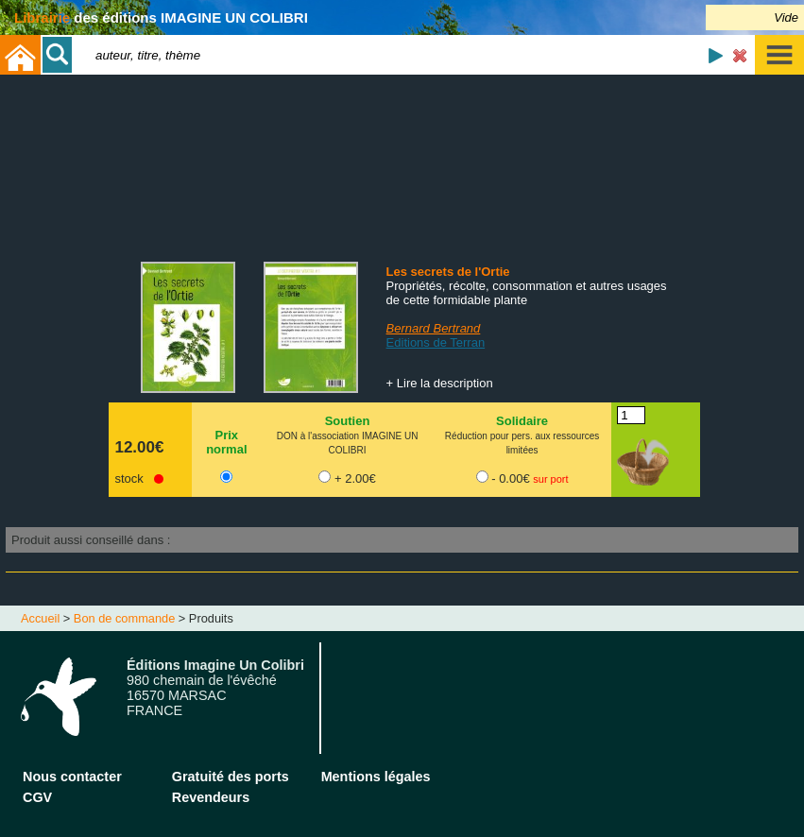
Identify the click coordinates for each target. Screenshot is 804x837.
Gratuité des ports (230, 776)
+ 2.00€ (355, 478)
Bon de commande (124, 618)
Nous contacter (72, 776)
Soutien (347, 421)
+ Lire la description (439, 383)
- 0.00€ (529, 478)
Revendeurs (210, 797)
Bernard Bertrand (433, 328)
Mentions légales (376, 776)
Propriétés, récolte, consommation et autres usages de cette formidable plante (526, 293)
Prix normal (226, 442)
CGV (37, 797)
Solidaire (522, 421)
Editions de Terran (436, 342)
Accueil (40, 618)
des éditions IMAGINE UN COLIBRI (161, 17)
